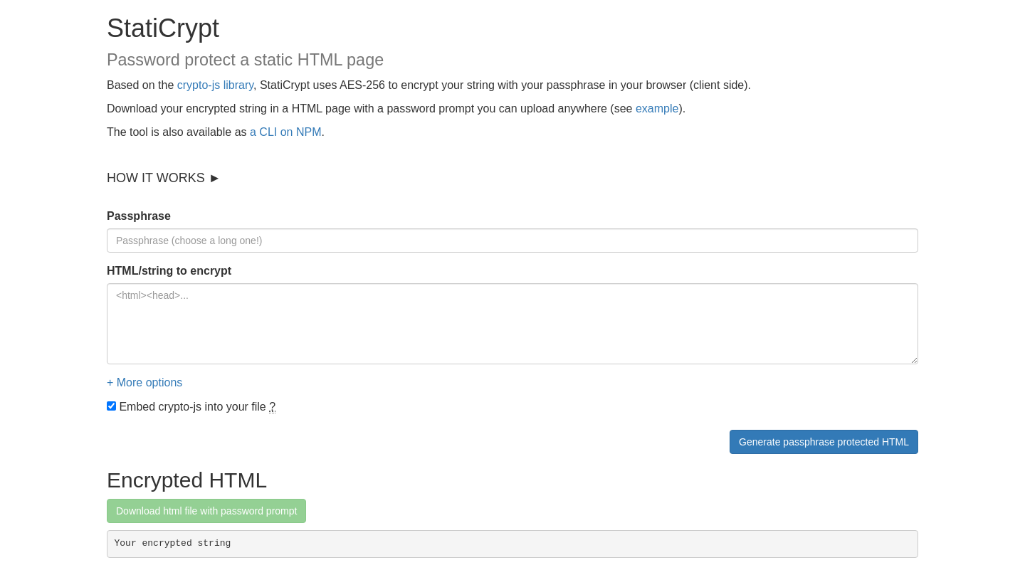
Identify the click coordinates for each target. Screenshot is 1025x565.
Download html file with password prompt (206, 511)
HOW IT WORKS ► (164, 178)
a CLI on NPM (285, 132)
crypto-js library (215, 85)
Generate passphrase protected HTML (824, 442)
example (657, 108)
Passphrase (139, 216)
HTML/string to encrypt (169, 271)
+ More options (144, 382)
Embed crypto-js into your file (191, 407)
